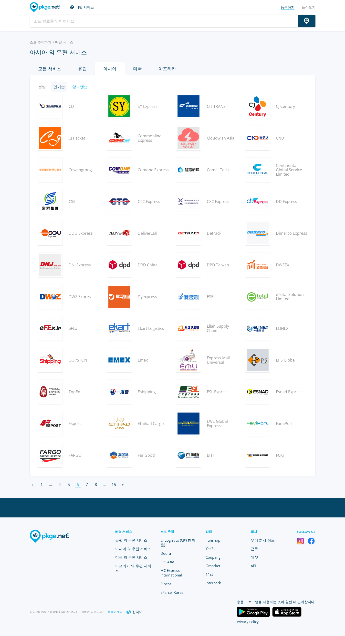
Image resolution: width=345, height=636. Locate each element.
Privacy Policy (248, 622)
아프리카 (167, 68)
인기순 (59, 87)
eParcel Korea (171, 592)
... (50, 484)
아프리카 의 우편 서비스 (133, 568)
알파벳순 (80, 86)
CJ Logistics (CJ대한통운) (177, 542)
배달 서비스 (85, 7)
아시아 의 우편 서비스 (133, 548)
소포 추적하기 (40, 42)
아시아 (109, 68)
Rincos (165, 583)
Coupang (213, 557)
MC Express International (171, 572)
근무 (254, 548)
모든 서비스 (49, 68)
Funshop (213, 540)
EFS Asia (167, 561)
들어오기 (308, 7)
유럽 (82, 68)
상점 (209, 531)
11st (209, 574)
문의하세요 (115, 612)
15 (114, 484)
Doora (165, 553)
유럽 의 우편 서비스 (131, 540)
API (253, 565)
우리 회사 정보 (263, 540)
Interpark (213, 582)
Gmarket (213, 565)
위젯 (254, 557)
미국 (137, 68)
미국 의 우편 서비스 (131, 557)
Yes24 (211, 548)
